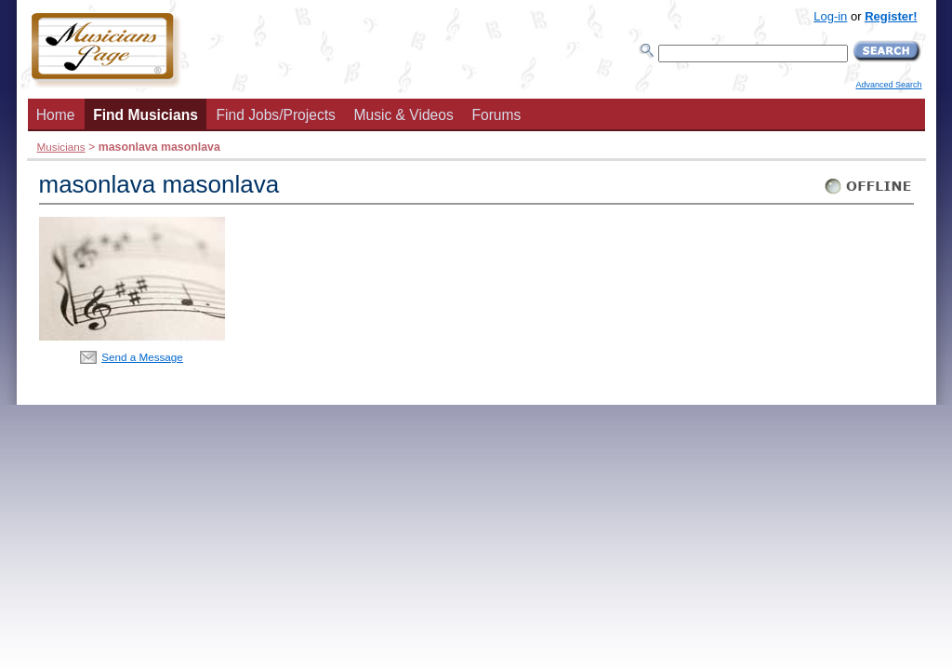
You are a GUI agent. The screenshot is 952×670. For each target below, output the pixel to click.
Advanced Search (888, 84)
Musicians (61, 147)
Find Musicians (145, 115)
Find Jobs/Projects (276, 115)
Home (55, 115)
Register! (891, 16)
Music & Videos (404, 115)
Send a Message (142, 357)
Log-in (830, 16)
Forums (496, 115)
